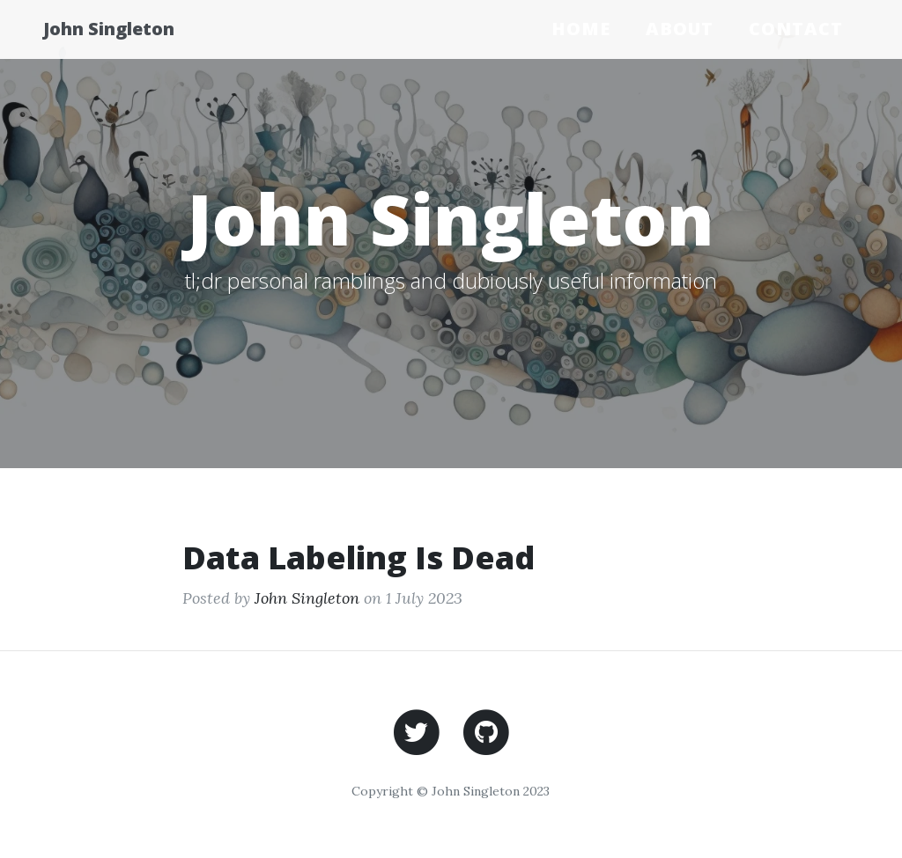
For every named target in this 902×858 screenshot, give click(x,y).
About (679, 28)
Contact (796, 28)
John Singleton (124, 28)
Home (580, 28)
